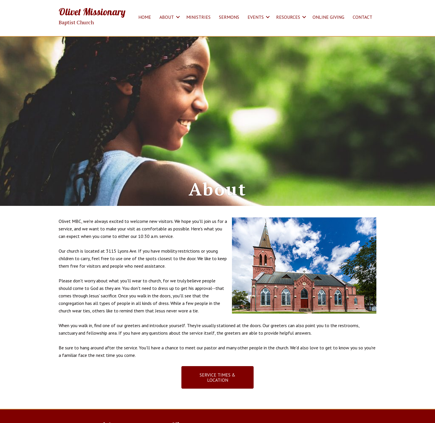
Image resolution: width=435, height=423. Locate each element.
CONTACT (362, 17)
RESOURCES (288, 17)
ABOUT (166, 17)
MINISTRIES (198, 17)
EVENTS (256, 17)
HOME (144, 17)
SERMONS (229, 17)
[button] (178, 17)
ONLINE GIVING (328, 17)
